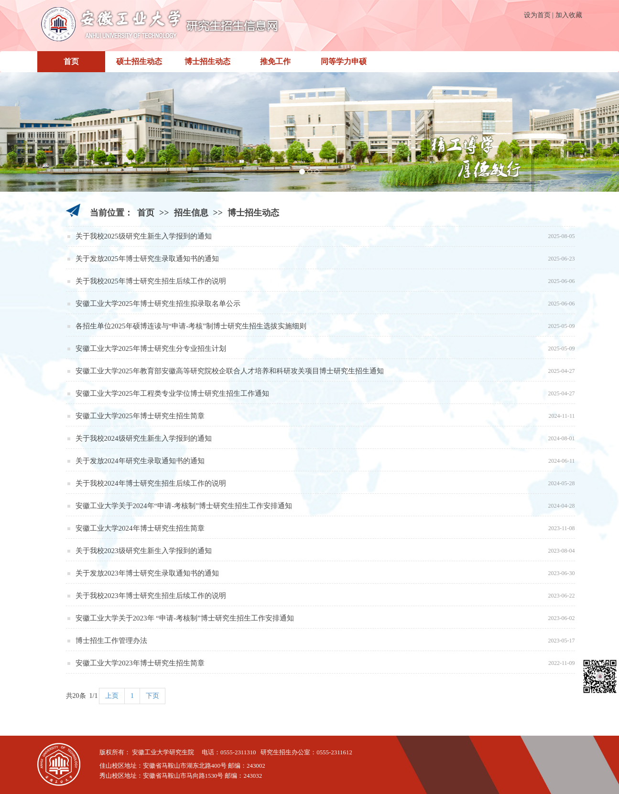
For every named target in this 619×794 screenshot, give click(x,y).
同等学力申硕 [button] (344, 61)
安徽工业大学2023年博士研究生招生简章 (140, 663)
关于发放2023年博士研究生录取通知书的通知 (147, 573)
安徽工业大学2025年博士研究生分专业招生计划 (151, 348)
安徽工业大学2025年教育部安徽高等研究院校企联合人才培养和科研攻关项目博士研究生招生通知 (230, 371)
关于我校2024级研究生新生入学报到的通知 (144, 438)
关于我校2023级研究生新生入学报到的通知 (144, 551)
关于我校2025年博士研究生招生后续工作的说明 (151, 281)
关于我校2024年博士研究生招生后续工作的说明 (151, 483)
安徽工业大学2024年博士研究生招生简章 (140, 528)
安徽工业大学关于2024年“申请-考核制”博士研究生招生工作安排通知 (184, 506)
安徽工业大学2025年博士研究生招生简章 (140, 416)
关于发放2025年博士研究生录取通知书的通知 (147, 258)
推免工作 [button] (275, 61)
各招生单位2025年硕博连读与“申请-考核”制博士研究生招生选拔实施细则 (191, 326)
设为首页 (537, 15)
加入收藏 (568, 15)
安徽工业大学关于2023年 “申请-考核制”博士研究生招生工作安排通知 (185, 618)
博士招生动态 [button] (207, 61)
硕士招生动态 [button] (139, 61)
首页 (71, 61)
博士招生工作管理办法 (111, 640)
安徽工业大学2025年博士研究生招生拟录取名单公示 (158, 303)
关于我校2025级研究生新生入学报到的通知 (144, 236)
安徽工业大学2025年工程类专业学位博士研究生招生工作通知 (172, 393)
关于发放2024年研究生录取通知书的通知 (140, 461)
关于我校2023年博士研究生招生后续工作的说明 (151, 595)
